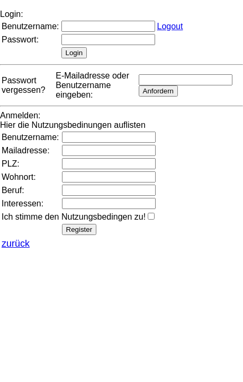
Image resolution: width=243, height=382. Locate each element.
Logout (170, 26)
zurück (16, 243)
